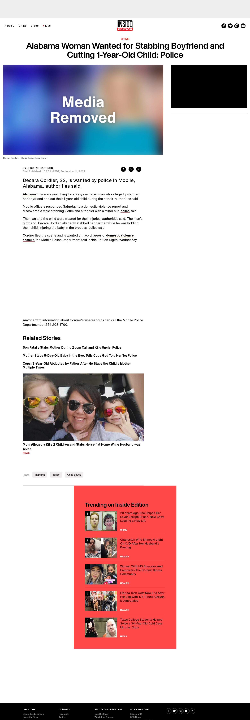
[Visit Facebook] (168, 711)
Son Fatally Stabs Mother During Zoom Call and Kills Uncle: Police (72, 347)
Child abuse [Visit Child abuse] (74, 474)
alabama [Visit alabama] (40, 474)
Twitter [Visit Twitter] (62, 717)
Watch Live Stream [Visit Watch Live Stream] (104, 717)
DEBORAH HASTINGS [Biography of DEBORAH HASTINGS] (40, 168)
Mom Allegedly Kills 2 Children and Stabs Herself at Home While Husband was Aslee (81, 446)
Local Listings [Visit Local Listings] (101, 714)
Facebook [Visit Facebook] (64, 714)
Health (124, 556)
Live (48, 25)
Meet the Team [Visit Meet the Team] (30, 717)
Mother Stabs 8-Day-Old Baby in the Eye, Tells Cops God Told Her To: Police (80, 355)
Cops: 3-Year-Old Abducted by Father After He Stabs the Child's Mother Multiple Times (77, 365)
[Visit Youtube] (186, 711)
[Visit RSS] (192, 711)
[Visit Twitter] (174, 711)
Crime (22, 25)
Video (35, 25)
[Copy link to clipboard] (139, 169)
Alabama (29, 194)
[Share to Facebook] (123, 169)
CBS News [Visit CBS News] (135, 717)
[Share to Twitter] (131, 169)
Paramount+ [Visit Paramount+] (136, 714)
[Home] (125, 25)
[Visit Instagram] (180, 711)
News (8, 25)
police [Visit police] (56, 474)
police (125, 211)
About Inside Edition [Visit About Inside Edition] (33, 714)
